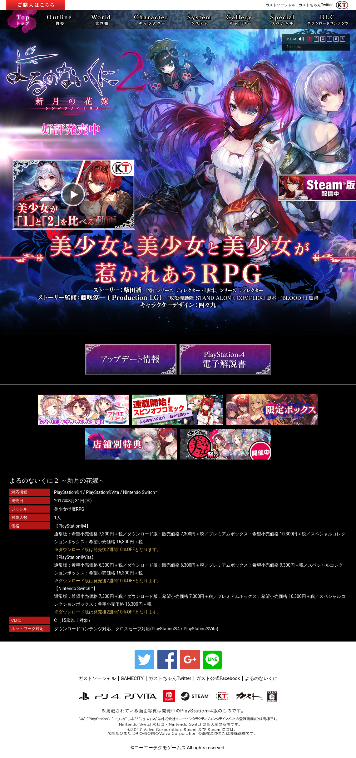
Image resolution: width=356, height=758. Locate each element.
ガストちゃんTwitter (316, 5)
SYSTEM (198, 19)
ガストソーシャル (280, 5)
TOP (23, 19)
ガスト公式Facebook (218, 678)
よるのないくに (261, 678)
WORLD (102, 19)
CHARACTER (149, 19)
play (73, 194)
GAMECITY (132, 678)
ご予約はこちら (36, 5)
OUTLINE (61, 19)
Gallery (239, 19)
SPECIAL (282, 19)
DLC (328, 19)
